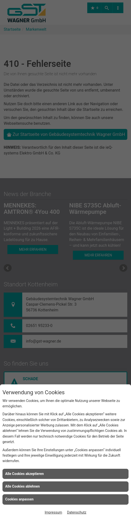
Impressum (53, 512)
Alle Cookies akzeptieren (24, 474)
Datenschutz (76, 512)
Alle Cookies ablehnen (22, 486)
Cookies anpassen (19, 499)
